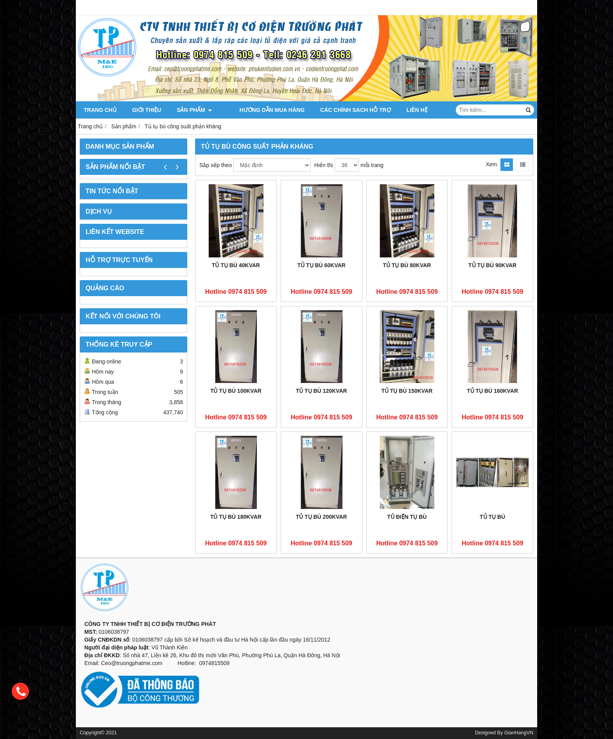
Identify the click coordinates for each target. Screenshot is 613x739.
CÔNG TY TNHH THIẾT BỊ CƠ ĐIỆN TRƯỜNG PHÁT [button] (148, 624)
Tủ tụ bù (492, 517)
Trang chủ (100, 110)
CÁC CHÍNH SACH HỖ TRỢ (343, 110)
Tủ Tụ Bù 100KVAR (236, 391)
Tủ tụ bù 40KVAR (236, 265)
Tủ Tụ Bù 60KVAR (322, 265)
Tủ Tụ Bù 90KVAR (492, 265)
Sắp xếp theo (215, 165)
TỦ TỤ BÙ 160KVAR (492, 391)
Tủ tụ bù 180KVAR (236, 517)
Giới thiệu (146, 110)
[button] (306, 616)
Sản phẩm (194, 110)
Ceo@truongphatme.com (131, 663)
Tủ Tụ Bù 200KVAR (321, 517)
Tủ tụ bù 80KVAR (407, 265)
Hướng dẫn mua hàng (260, 110)
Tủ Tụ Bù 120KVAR (321, 391)
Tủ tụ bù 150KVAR (406, 391)
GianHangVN (518, 732)
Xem (491, 164)
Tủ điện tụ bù (407, 517)
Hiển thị (323, 165)
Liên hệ (405, 110)
